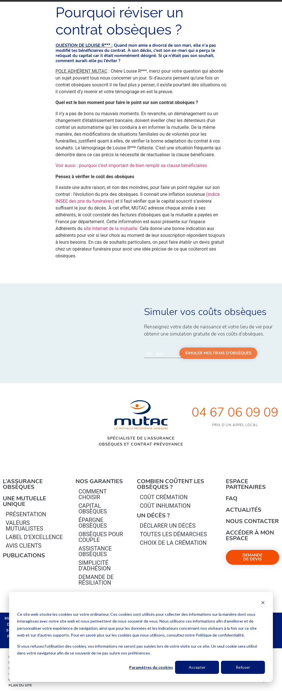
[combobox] (164, 354)
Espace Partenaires (246, 484)
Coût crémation (164, 497)
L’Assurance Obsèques (23, 484)
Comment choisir (92, 494)
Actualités (243, 510)
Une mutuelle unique (24, 501)
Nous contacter (252, 521)
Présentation (26, 514)
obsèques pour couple (100, 537)
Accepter (197, 667)
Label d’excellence (34, 537)
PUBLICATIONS (24, 555)
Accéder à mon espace (250, 535)
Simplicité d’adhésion (94, 565)
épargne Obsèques (92, 523)
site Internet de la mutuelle (110, 228)
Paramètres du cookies (151, 667)
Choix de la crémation (173, 542)
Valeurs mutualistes (24, 525)
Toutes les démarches (173, 534)
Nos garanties (99, 481)
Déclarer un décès (167, 525)
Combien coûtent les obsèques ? (170, 484)
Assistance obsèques (95, 551)
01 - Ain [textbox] (154, 354)
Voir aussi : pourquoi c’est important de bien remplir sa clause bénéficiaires (131, 165)
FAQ (232, 498)
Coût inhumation (165, 505)
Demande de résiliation (95, 580)
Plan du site (20, 685)
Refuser (243, 667)
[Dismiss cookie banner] (263, 603)
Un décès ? (153, 515)
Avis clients (23, 545)
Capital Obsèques (92, 508)
